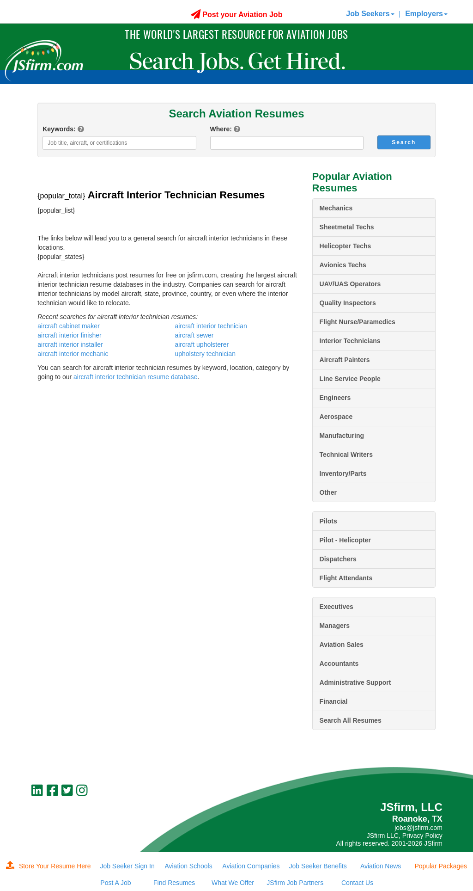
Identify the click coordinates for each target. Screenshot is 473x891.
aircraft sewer (194, 335)
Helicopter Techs (345, 246)
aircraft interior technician (211, 326)
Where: (221, 129)
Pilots (328, 521)
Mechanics (336, 208)
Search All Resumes (351, 720)
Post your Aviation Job (237, 14)
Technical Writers (346, 454)
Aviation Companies (250, 866)
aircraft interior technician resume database (135, 377)
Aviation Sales (342, 644)
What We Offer (233, 882)
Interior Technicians (350, 340)
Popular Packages (440, 866)
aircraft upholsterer (202, 344)
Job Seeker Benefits (318, 866)
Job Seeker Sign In (127, 866)
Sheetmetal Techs (347, 227)
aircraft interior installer (70, 344)
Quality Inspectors (348, 303)
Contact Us (357, 882)
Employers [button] (426, 14)
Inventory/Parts (343, 473)
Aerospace (336, 416)
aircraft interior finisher (69, 335)
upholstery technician (205, 353)
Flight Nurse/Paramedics (357, 322)
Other (328, 492)
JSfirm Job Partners (295, 882)
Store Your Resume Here (48, 866)
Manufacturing (342, 435)
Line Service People (350, 378)
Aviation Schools (188, 866)
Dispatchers (338, 559)
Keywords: (59, 129)
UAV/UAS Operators (350, 284)
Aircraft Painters (345, 359)
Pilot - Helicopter (345, 540)
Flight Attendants (346, 578)
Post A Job (115, 882)
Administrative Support (355, 682)
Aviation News (380, 866)
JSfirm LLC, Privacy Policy (405, 835)
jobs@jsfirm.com (418, 827)
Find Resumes (174, 882)
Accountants (339, 663)
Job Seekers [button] (370, 14)
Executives (336, 606)
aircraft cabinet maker (68, 326)
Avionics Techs (343, 265)
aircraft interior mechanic (72, 353)
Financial (334, 701)
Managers (335, 625)
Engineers (335, 397)
